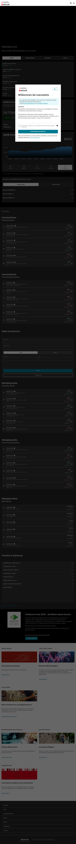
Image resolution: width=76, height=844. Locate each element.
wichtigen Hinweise (43, 103)
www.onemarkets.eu (35, 137)
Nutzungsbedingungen (29, 103)
